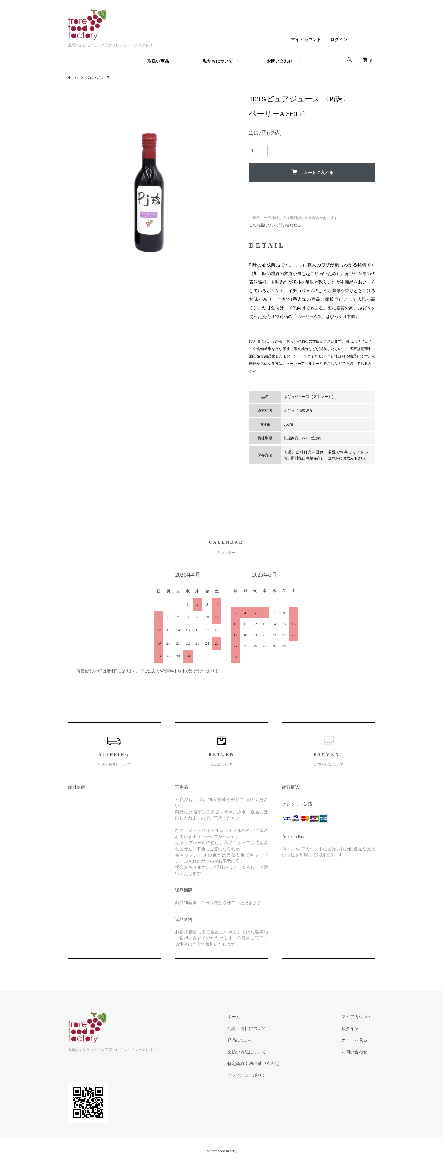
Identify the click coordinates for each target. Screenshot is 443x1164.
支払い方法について (257, 1051)
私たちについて (218, 61)
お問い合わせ (280, 61)
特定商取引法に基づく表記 (264, 1063)
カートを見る (358, 1040)
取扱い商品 (158, 61)
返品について (251, 1040)
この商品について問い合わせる (275, 225)
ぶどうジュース (100, 77)
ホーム (73, 77)
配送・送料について (257, 1028)
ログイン (339, 39)
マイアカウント (306, 39)
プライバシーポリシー (259, 1075)
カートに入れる (312, 172)
